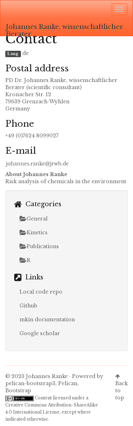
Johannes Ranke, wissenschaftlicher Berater (64, 29)
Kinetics (34, 232)
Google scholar (40, 333)
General (34, 218)
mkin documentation (47, 319)
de (25, 53)
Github (28, 305)
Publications (39, 246)
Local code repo (41, 292)
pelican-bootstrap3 (30, 383)
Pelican (67, 383)
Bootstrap (18, 390)
